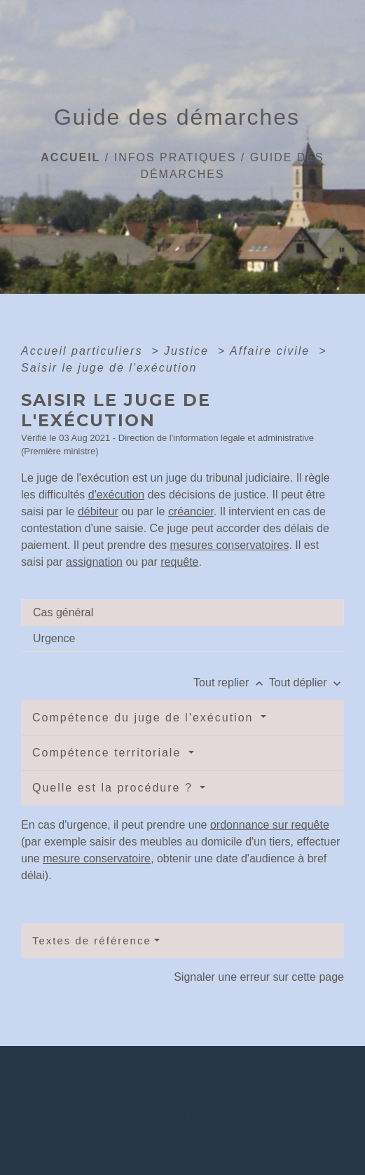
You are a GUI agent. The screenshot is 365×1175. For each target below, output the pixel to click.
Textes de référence (91, 940)
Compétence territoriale (109, 753)
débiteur (98, 511)
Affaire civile (272, 351)
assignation (94, 562)
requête (179, 562)
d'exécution (116, 495)
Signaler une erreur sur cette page (259, 977)
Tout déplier (306, 682)
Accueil (70, 157)
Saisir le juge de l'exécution (109, 368)
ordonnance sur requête (269, 825)
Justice (188, 351)
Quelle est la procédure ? (114, 788)
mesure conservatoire (97, 858)
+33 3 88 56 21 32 (182, 1141)
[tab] (182, 612)
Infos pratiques (175, 157)
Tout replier (231, 682)
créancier (191, 511)
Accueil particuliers (84, 351)
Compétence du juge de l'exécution (145, 718)
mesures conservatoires (229, 545)
